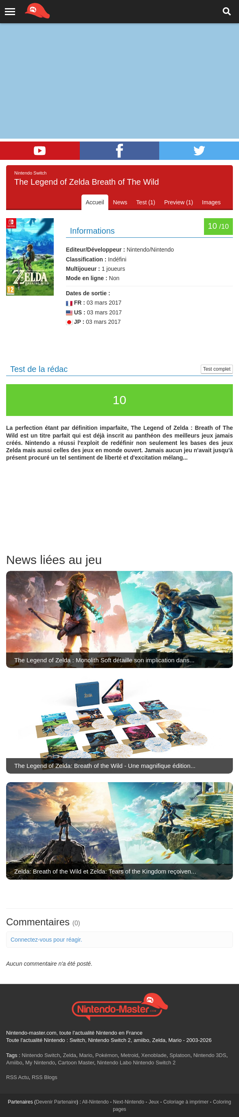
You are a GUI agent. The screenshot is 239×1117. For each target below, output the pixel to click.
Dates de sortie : (88, 293)
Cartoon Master (76, 1062)
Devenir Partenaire (56, 1102)
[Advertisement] (119, 61)
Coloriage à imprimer (185, 1102)
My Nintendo (40, 1062)
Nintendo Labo (114, 1062)
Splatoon (179, 1055)
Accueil (95, 202)
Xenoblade (154, 1055)
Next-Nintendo (128, 1102)
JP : (75, 322)
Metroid (129, 1055)
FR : (75, 302)
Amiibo (14, 1062)
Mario (85, 1055)
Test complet (216, 369)
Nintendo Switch (41, 1055)
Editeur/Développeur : (95, 249)
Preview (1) (178, 202)
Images (211, 202)
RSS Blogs (44, 1077)
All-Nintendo (95, 1102)
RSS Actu (17, 1077)
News (120, 202)
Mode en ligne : (86, 278)
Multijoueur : (83, 268)
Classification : (86, 259)
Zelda (69, 1055)
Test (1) (146, 202)
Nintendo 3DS (209, 1055)
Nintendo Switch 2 (154, 1062)
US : (76, 312)
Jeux (154, 1102)
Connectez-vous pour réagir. (46, 939)
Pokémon (106, 1055)
